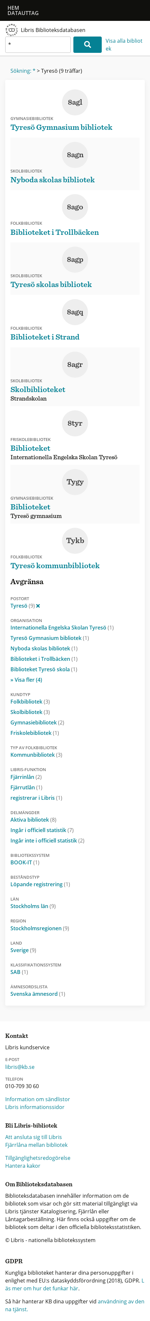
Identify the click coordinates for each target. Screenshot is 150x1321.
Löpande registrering (40, 884)
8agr (75, 365)
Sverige (23, 950)
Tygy (75, 482)
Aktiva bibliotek (33, 819)
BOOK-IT (24, 862)
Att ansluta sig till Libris (33, 1137)
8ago (75, 207)
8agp (75, 260)
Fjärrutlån (26, 787)
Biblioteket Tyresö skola (43, 669)
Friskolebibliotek (34, 732)
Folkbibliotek (30, 701)
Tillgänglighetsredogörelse (37, 1158)
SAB (19, 972)
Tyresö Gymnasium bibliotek (49, 638)
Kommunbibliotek (36, 754)
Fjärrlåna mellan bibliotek (36, 1144)
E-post (12, 1059)
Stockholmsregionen (39, 928)
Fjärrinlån (26, 777)
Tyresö (25, 605)
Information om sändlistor (37, 1099)
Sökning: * (23, 70)
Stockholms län (33, 906)
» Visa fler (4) (26, 679)
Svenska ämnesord (37, 993)
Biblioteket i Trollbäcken (44, 658)
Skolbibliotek (30, 712)
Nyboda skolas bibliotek (44, 648)
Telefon (14, 1079)
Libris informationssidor (35, 1107)
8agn (75, 155)
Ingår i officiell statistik (42, 830)
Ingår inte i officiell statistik (47, 840)
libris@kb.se (20, 1066)
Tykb (75, 541)
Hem (13, 7)
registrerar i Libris (36, 797)
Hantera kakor (22, 1165)
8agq (75, 312)
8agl (75, 102)
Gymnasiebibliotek (37, 722)
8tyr (75, 423)
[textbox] (38, 45)
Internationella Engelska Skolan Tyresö (62, 627)
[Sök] (87, 45)
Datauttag (23, 13)
